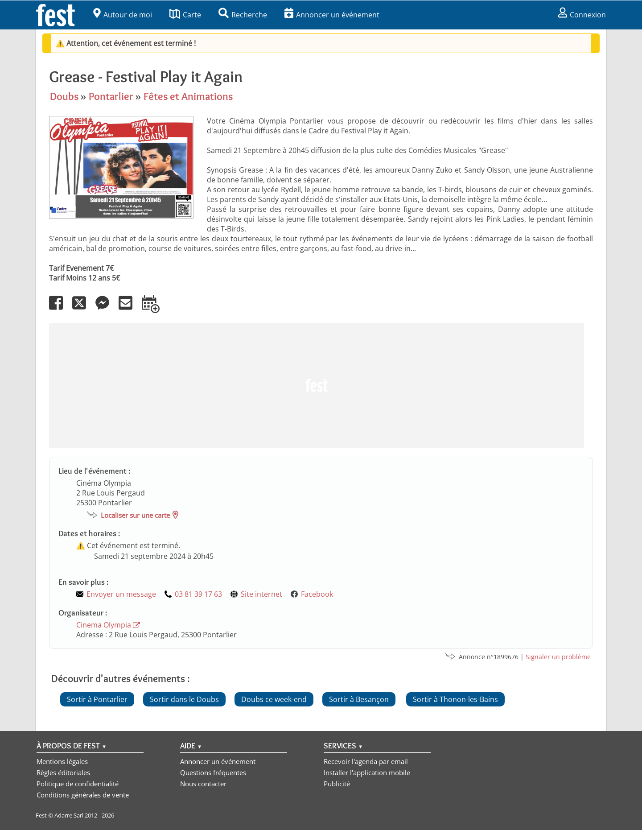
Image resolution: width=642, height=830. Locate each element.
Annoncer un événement (331, 15)
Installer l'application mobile (367, 772)
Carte (185, 15)
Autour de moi (122, 15)
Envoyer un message (121, 594)
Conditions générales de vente (83, 794)
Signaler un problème (558, 656)
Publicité (337, 783)
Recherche (242, 15)
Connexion (582, 15)
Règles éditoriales (63, 772)
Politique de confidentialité (78, 783)
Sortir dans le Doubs (184, 699)
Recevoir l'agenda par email (366, 761)
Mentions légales (62, 761)
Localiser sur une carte (135, 515)
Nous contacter (203, 783)
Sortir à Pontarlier (97, 699)
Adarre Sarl (68, 815)
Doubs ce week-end (274, 699)
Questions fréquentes (213, 772)
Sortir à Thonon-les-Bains (455, 699)
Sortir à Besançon (359, 699)
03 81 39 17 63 (198, 594)
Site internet (261, 594)
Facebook (317, 594)
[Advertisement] (316, 385)
